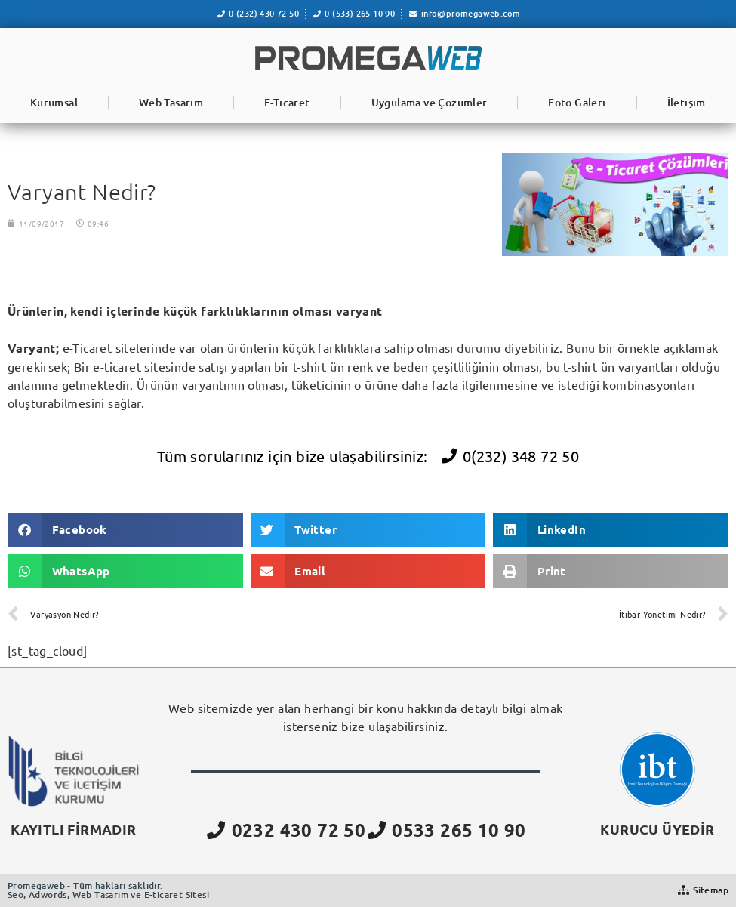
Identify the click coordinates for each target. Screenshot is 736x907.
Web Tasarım (171, 102)
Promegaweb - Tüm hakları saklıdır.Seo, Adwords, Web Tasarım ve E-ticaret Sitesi (108, 890)
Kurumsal (54, 102)
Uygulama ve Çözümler (429, 102)
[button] (125, 530)
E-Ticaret (287, 102)
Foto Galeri (576, 102)
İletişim (686, 102)
